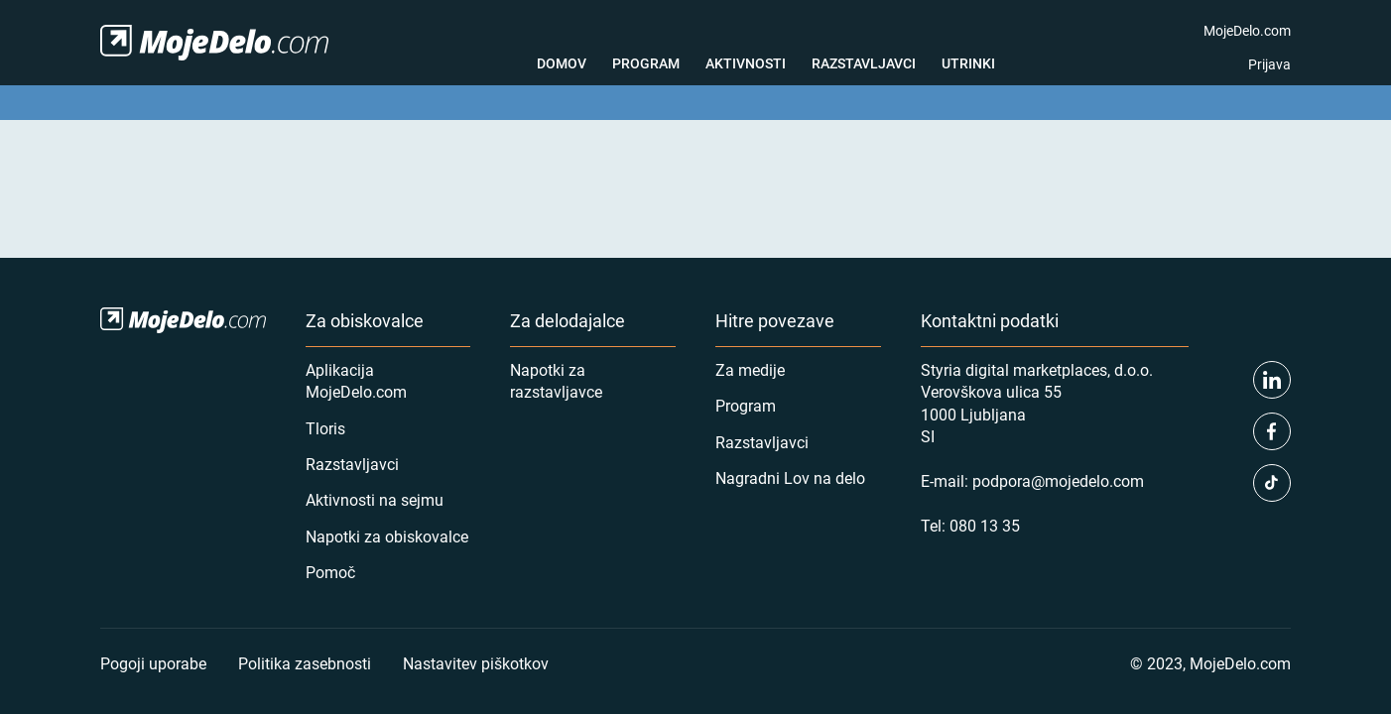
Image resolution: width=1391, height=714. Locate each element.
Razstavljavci (864, 63)
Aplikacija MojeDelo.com (356, 380)
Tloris (325, 427)
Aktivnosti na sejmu (374, 499)
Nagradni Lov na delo (790, 477)
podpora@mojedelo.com (1058, 480)
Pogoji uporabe (153, 663)
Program (646, 63)
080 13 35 (984, 525)
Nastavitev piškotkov (476, 663)
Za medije (750, 369)
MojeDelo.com (1247, 30)
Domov (561, 63)
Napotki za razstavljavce (556, 380)
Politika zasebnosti (304, 663)
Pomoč (330, 571)
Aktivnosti (745, 63)
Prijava (1269, 64)
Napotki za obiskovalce (387, 536)
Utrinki (968, 63)
